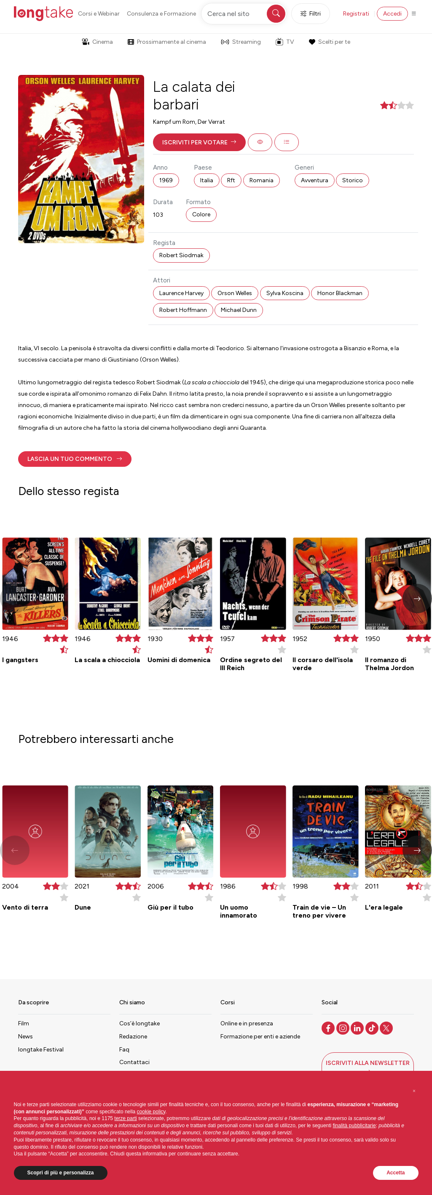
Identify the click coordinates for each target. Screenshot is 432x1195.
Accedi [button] (392, 13)
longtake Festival (41, 1049)
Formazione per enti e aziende (260, 1036)
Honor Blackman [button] (339, 293)
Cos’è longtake (139, 1023)
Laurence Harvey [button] (181, 293)
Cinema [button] (97, 41)
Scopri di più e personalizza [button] (60, 1173)
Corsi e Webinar (99, 13)
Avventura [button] (314, 180)
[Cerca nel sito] (244, 13)
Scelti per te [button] (329, 41)
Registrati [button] (356, 13)
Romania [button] (262, 180)
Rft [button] (231, 180)
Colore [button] (201, 214)
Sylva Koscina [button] (284, 293)
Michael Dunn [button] (239, 310)
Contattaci (134, 1062)
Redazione (133, 1036)
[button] (199, 142)
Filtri (311, 13)
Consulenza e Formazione (161, 13)
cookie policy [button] (151, 1112)
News (25, 1036)
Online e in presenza (246, 1023)
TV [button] (285, 41)
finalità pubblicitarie (354, 1125)
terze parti (125, 1118)
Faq (124, 1049)
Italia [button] (206, 180)
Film (23, 1023)
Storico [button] (352, 180)
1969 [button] (166, 180)
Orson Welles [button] (234, 293)
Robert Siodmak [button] (181, 255)
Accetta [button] (395, 1173)
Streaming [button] (241, 41)
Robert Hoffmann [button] (183, 310)
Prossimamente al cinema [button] (167, 41)
